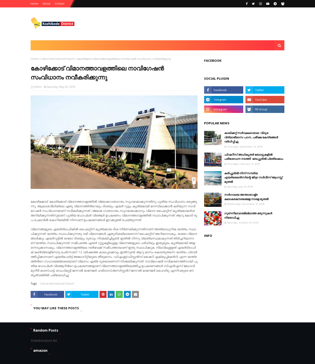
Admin (38, 87)
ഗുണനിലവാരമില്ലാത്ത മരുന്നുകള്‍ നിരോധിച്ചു (248, 215)
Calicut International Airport (57, 59)
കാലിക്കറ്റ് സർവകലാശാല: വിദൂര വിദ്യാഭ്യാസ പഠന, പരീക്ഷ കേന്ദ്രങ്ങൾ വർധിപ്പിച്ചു (251, 137)
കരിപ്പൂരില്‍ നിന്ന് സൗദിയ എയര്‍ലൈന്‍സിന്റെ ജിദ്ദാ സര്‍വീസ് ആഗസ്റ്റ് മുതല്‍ (253, 177)
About (46, 3)
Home (34, 3)
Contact (59, 3)
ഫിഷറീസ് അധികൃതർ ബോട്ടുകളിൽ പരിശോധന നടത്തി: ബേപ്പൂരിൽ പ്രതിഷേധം (253, 157)
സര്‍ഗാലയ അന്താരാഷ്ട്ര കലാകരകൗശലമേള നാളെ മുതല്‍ (246, 197)
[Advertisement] (204, 24)
